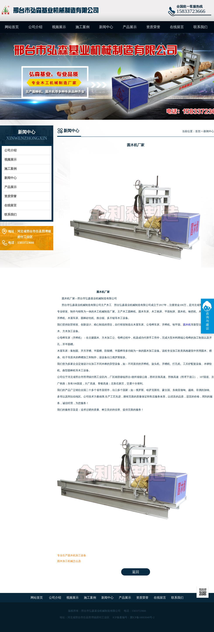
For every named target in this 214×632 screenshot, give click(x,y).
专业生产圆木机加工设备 (71, 555)
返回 (135, 572)
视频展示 (59, 27)
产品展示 (130, 27)
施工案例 (83, 27)
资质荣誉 (153, 27)
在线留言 (177, 27)
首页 (197, 131)
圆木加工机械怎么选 (69, 561)
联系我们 (200, 27)
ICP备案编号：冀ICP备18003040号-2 (133, 617)
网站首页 (12, 27)
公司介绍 (35, 27)
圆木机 (187, 324)
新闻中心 (106, 27)
